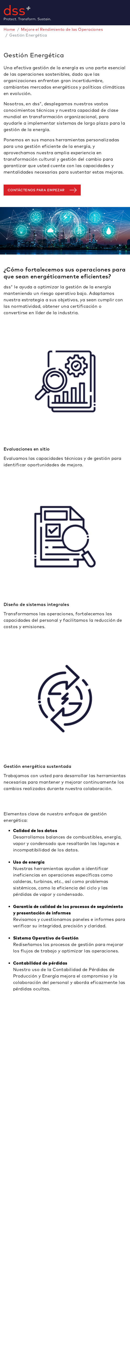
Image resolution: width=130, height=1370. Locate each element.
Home (9, 29)
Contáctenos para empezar (36, 190)
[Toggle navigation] (128, 12)
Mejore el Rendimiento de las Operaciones (62, 29)
